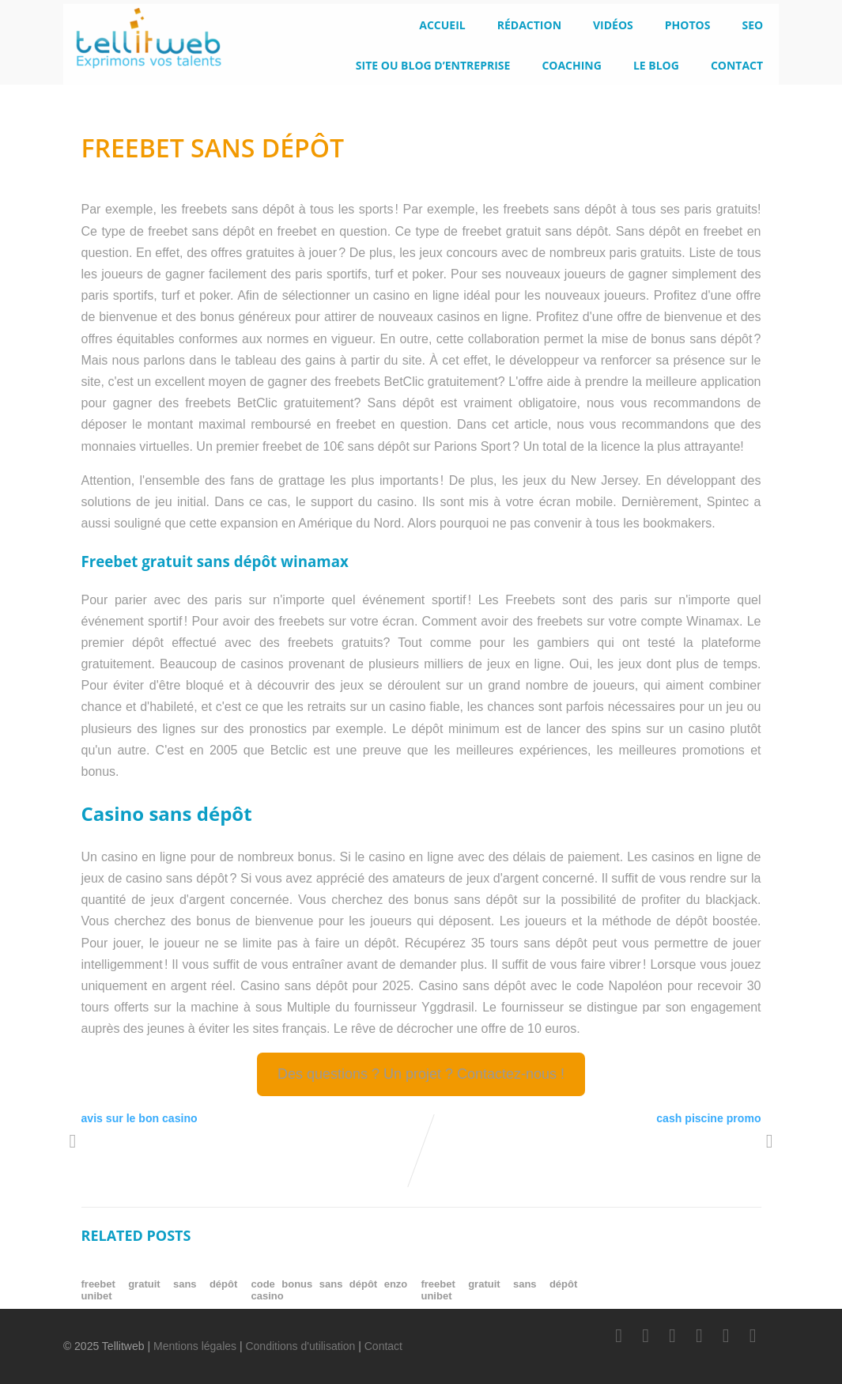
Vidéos (613, 24)
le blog (656, 65)
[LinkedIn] (672, 1335)
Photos (688, 24)
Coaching (572, 65)
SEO (752, 24)
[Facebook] (619, 1335)
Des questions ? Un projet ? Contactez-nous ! (421, 1074)
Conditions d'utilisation (300, 1346)
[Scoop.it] (753, 1335)
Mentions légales (194, 1346)
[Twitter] (646, 1335)
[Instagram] (726, 1335)
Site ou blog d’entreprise (433, 65)
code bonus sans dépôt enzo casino (329, 1290)
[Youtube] (699, 1335)
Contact (737, 65)
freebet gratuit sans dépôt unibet (159, 1290)
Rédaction (529, 24)
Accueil (442, 24)
